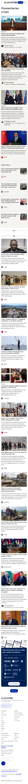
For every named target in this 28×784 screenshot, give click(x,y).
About (15, 735)
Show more (14, 691)
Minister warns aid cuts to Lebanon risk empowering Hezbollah (12, 34)
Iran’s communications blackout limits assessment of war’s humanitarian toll (10, 170)
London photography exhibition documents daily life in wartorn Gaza (14, 387)
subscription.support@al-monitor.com (9, 771)
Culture (15, 719)
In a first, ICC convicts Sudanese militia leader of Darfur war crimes (12, 255)
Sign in (25, 2)
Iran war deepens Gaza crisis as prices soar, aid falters (12, 70)
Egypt (2, 724)
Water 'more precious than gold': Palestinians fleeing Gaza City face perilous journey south (11, 489)
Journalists (16, 737)
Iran (2, 717)
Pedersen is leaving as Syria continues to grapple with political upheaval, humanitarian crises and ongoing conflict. (13, 632)
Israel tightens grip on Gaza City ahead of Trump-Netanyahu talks (13, 453)
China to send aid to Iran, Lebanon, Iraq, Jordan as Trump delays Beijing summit (13, 147)
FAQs (2, 739)
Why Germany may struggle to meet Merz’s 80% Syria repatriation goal (12, 108)
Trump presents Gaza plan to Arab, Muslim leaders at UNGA (14, 555)
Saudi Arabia (4, 715)
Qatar (2, 726)
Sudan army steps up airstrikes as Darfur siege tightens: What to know (13, 288)
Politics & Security (18, 713)
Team (15, 739)
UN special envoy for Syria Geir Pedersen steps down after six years (13, 627)
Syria (2, 730)
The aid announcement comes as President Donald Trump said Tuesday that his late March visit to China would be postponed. (13, 152)
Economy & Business (18, 715)
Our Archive (17, 720)
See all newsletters (14, 684)
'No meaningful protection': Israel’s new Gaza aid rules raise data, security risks (9, 185)
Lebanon (3, 728)
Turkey (2, 713)
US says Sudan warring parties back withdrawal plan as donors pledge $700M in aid (10, 200)
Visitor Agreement (5, 735)
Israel (2, 720)
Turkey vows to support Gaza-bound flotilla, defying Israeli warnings (12, 419)
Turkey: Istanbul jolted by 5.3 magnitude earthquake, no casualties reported (13, 320)
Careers (16, 741)
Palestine (3, 722)
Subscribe (20, 2)
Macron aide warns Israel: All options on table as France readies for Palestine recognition (13, 590)
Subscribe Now (6, 706)
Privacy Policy (4, 737)
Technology (16, 717)
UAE (2, 719)
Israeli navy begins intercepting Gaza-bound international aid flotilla (12, 352)
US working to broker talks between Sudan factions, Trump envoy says (14, 523)
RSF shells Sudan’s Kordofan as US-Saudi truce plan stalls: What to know (10, 216)
